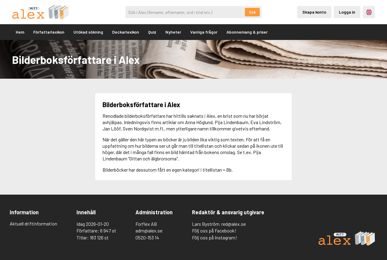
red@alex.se (233, 224)
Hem (20, 32)
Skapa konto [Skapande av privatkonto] (314, 12)
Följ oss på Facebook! (214, 230)
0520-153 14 (147, 237)
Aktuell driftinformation (33, 223)
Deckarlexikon (125, 32)
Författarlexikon (48, 32)
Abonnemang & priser (247, 32)
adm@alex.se (148, 230)
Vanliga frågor (203, 32)
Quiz (152, 32)
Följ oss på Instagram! (214, 237)
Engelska (369, 12)
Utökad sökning (88, 32)
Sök (252, 12)
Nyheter (173, 32)
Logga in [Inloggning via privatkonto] (347, 12)
